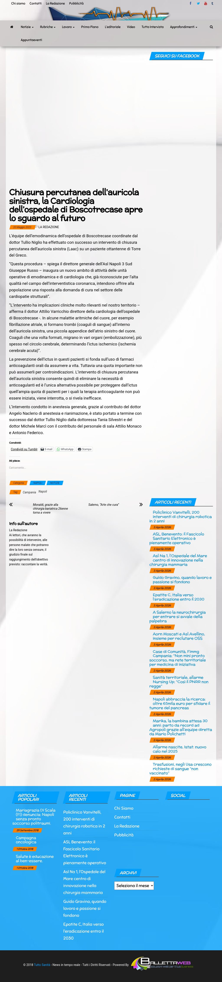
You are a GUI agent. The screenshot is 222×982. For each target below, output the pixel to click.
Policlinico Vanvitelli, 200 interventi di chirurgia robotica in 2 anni (180, 516)
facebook (191, 3)
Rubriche (48, 27)
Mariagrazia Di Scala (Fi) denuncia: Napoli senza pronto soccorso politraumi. (33, 816)
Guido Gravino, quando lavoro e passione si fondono (182, 579)
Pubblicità (76, 3)
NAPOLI (37, 482)
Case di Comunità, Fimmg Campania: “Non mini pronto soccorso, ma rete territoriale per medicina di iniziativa (177, 658)
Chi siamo (18, 3)
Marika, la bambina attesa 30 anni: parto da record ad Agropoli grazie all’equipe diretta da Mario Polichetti (180, 727)
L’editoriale (113, 27)
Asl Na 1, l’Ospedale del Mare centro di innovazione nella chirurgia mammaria (178, 560)
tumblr (212, 3)
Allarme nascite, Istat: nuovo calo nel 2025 (179, 749)
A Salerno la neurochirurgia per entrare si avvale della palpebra (177, 616)
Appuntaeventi (31, 40)
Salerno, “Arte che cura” (103, 504)
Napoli (43, 491)
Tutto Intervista (153, 27)
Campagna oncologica (26, 840)
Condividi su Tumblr (24, 449)
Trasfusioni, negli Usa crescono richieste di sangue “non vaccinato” (180, 768)
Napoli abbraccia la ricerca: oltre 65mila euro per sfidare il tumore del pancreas (179, 703)
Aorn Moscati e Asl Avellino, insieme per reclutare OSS (179, 636)
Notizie (27, 27)
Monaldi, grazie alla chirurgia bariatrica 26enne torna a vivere (50, 508)
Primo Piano (89, 27)
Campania (29, 492)
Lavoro (68, 27)
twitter (198, 3)
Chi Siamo (123, 808)
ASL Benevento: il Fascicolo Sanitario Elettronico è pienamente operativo (176, 538)
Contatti (35, 3)
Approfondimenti (184, 27)
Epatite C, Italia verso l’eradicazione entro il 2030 (178, 597)
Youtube (205, 3)
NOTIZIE (55, 482)
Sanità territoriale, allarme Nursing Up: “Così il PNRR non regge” (179, 682)
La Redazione (55, 3)
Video (131, 27)
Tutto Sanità (42, 965)
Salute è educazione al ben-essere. (35, 858)
